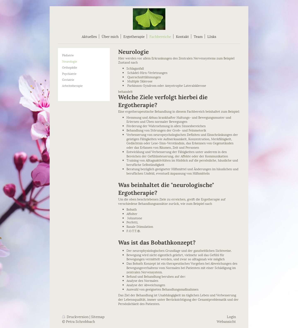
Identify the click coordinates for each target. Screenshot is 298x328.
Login (231, 316)
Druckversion (75, 316)
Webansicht (226, 321)
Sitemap (98, 316)
